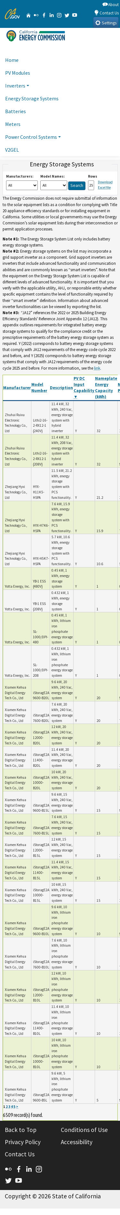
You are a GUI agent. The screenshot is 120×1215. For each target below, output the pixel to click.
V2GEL (12, 150)
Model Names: (52, 176)
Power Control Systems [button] (31, 137)
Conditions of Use (84, 1130)
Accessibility (76, 1142)
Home (12, 60)
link (97, 368)
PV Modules (17, 73)
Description (61, 387)
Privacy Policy (23, 1142)
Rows (92, 176)
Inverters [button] (15, 85)
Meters (12, 124)
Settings (105, 23)
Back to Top (20, 1130)
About (110, 4)
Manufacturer (17, 387)
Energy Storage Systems (32, 98)
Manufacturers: (19, 176)
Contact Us (106, 13)
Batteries (15, 111)
